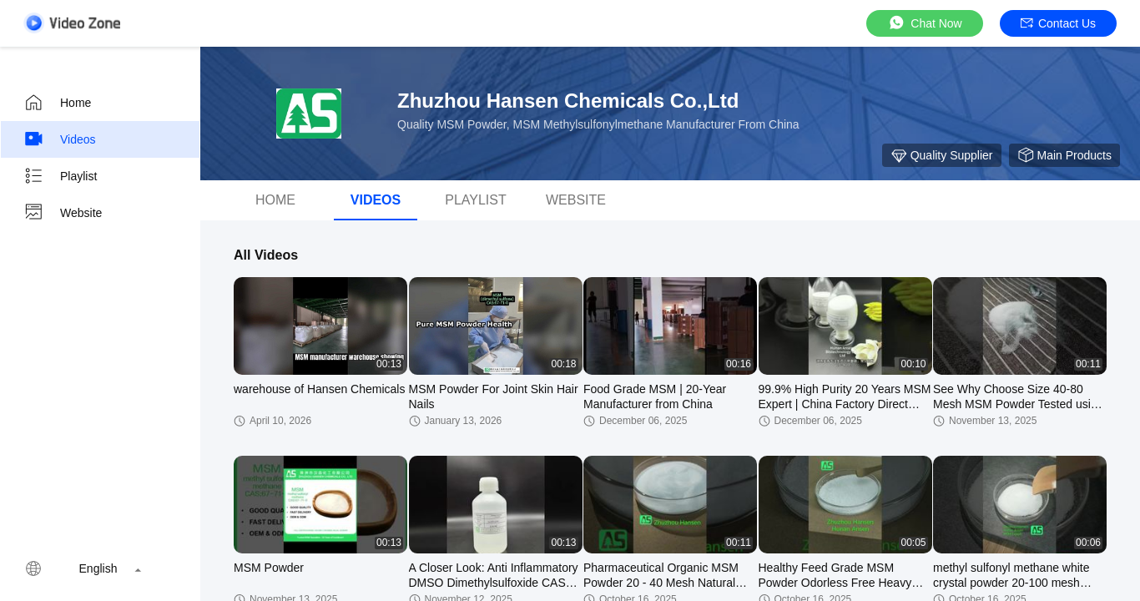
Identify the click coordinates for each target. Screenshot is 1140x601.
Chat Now (924, 23)
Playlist (60, 176)
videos (376, 200)
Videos (59, 139)
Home (57, 103)
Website (62, 213)
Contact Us (1058, 23)
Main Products (1064, 155)
